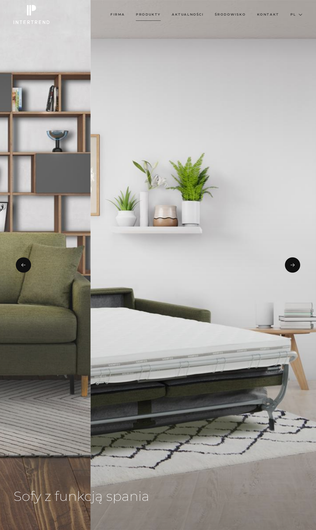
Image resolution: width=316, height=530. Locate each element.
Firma (117, 14)
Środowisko (230, 14)
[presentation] (23, 265)
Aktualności (188, 14)
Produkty (148, 14)
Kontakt (268, 14)
